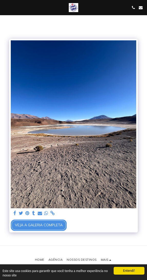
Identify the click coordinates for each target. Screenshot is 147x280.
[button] (5, 7)
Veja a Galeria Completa (39, 225)
